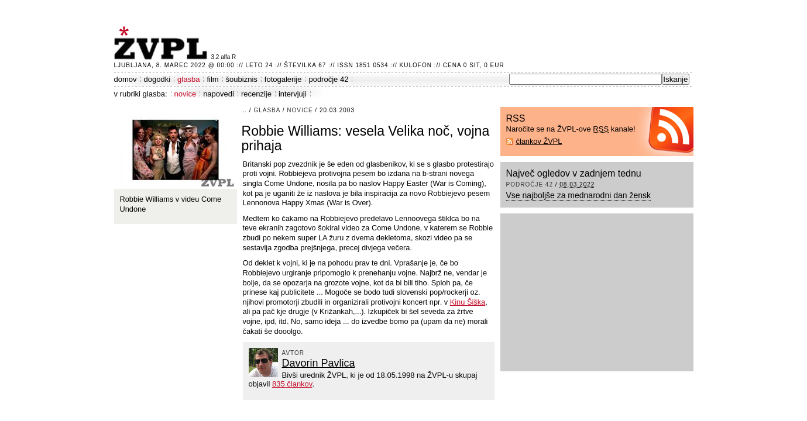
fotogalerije (283, 79)
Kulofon (416, 65)
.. (245, 110)
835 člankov (292, 383)
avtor (293, 353)
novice (185, 93)
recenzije (256, 93)
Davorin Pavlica (318, 363)
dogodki (157, 79)
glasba (188, 79)
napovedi (218, 93)
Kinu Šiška (467, 302)
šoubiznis (241, 79)
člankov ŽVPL (539, 141)
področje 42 (328, 79)
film (212, 79)
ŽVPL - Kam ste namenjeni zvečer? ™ (162, 43)
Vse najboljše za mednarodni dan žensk (578, 195)
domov (125, 79)
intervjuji (293, 93)
